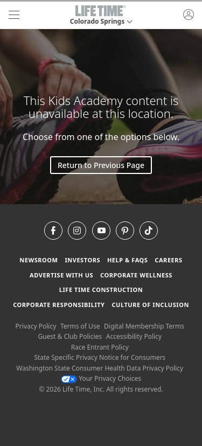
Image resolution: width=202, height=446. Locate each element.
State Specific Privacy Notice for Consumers (99, 357)
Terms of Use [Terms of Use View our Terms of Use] (80, 326)
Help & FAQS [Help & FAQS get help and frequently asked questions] (127, 260)
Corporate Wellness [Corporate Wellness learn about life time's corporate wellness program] (136, 275)
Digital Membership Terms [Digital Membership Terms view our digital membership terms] (144, 326)
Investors (82, 260)
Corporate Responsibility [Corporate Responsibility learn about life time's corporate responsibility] (59, 305)
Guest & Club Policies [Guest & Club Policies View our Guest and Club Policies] (70, 336)
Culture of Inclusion (150, 305)
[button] (101, 15)
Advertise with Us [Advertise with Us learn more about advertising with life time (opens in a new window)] (61, 275)
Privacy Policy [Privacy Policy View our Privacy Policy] (36, 326)
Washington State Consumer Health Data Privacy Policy (99, 368)
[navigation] (14, 15)
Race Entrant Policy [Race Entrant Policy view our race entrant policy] (100, 347)
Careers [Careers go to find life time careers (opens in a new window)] (168, 260)
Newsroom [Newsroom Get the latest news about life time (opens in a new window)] (38, 260)
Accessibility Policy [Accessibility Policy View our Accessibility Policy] (134, 336)
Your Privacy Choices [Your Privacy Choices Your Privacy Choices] (101, 378)
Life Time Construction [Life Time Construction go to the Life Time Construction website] (101, 289)
